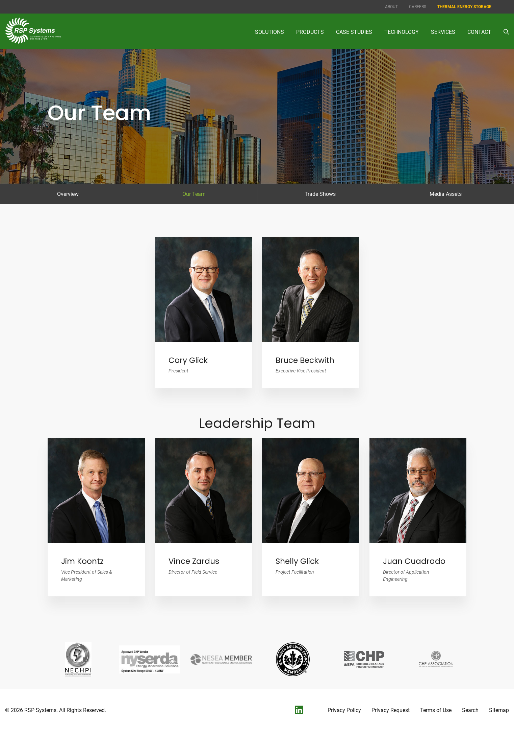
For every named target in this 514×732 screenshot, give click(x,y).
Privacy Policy (344, 710)
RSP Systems (40, 710)
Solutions (269, 32)
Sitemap (499, 710)
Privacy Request (390, 710)
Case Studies (354, 32)
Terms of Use (436, 710)
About (391, 6)
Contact (479, 32)
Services (443, 32)
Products (310, 32)
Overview (68, 194)
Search (470, 710)
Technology (401, 32)
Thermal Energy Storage (464, 6)
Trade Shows (320, 194)
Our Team (194, 194)
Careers (417, 6)
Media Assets (446, 194)
